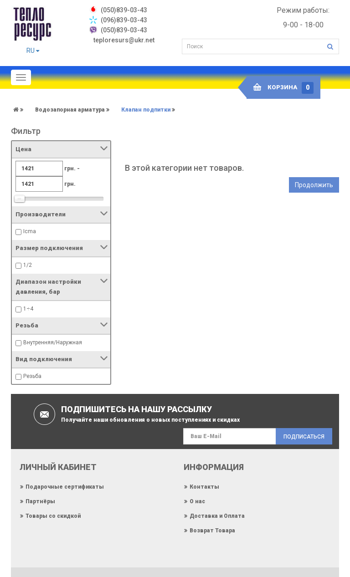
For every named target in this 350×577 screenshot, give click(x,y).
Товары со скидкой (53, 516)
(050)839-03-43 (124, 30)
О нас (197, 501)
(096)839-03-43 (124, 20)
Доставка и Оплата (217, 516)
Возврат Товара (212, 530)
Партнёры (40, 501)
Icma (29, 231)
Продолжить (314, 185)
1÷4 (28, 309)
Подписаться (303, 437)
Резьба (32, 376)
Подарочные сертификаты (65, 487)
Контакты (204, 487)
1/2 (27, 265)
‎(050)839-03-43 (124, 10)
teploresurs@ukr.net (123, 40)
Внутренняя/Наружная (52, 342)
